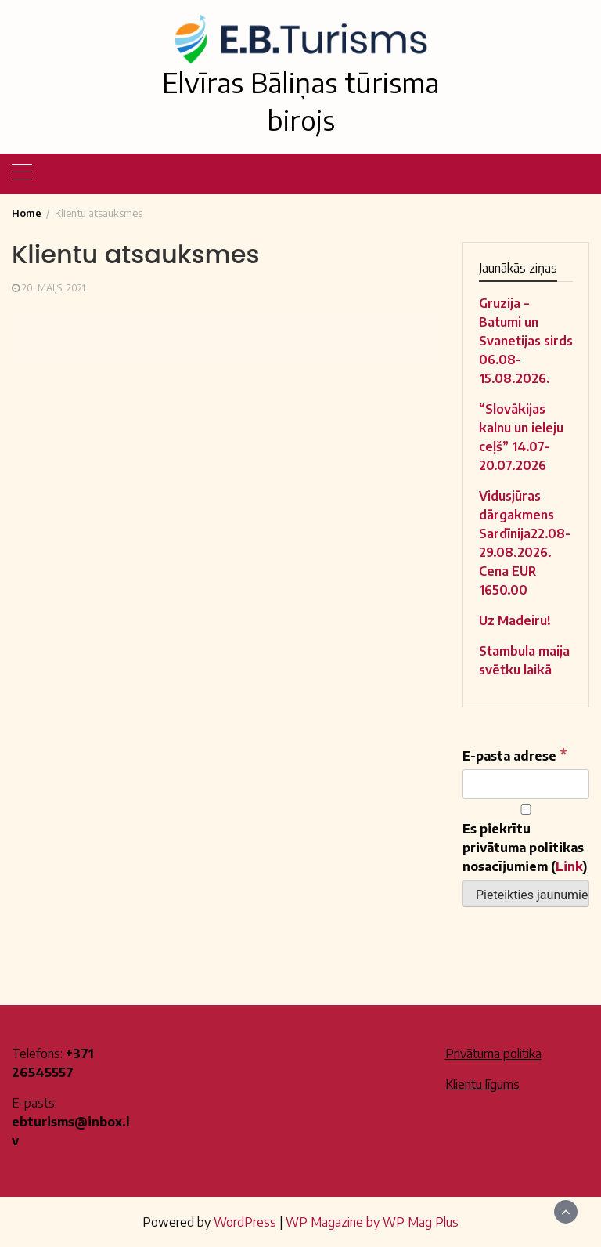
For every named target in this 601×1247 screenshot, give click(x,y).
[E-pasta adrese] (525, 784)
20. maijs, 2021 (53, 288)
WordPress (245, 1222)
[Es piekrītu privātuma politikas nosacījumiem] (525, 809)
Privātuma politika (493, 1053)
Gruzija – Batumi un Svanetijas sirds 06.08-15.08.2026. (526, 340)
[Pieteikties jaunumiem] (525, 893)
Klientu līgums (482, 1084)
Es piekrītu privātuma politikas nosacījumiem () (525, 839)
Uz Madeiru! (515, 620)
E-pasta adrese (514, 754)
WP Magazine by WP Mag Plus (372, 1222)
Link (569, 866)
